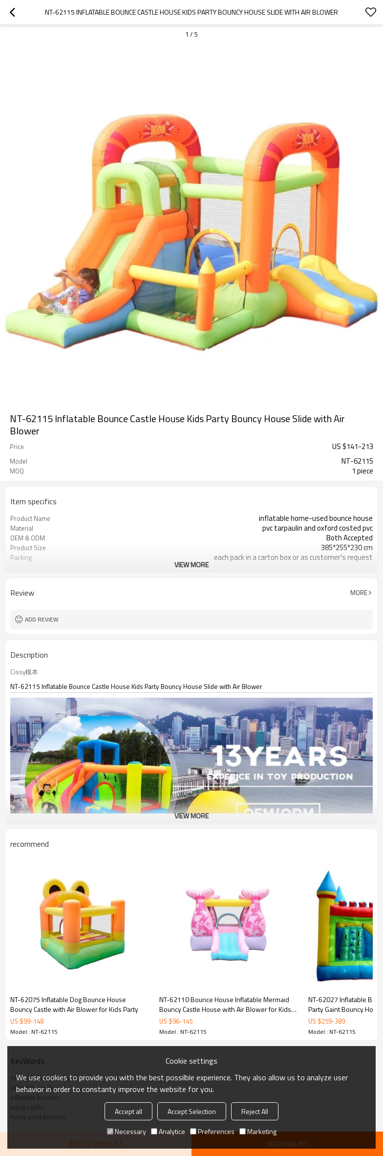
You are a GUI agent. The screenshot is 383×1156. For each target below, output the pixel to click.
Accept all (128, 1111)
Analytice (168, 1131)
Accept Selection (192, 1111)
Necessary (126, 1131)
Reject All (254, 1111)
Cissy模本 (24, 672)
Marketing (258, 1131)
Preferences (212, 1131)
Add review (42, 619)
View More (191, 564)
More (358, 593)
